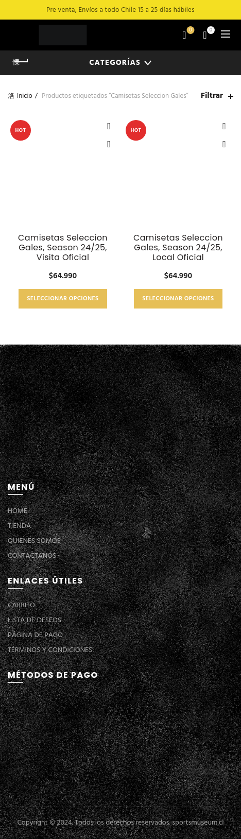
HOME (17, 511)
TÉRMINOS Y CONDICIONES (50, 650)
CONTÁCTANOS (32, 556)
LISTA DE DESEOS (34, 620)
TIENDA (19, 526)
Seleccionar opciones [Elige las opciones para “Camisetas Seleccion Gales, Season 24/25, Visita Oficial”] (62, 299)
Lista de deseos (190, 30)
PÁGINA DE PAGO (35, 635)
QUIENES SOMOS (34, 541)
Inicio (24, 96)
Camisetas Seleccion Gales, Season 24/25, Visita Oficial (63, 248)
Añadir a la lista (109, 126)
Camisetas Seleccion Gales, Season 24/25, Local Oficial (178, 248)
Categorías (114, 63)
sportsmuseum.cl (197, 823)
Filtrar (212, 96)
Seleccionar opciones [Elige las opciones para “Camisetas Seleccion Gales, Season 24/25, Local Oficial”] (178, 299)
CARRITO (21, 605)
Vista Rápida (109, 144)
